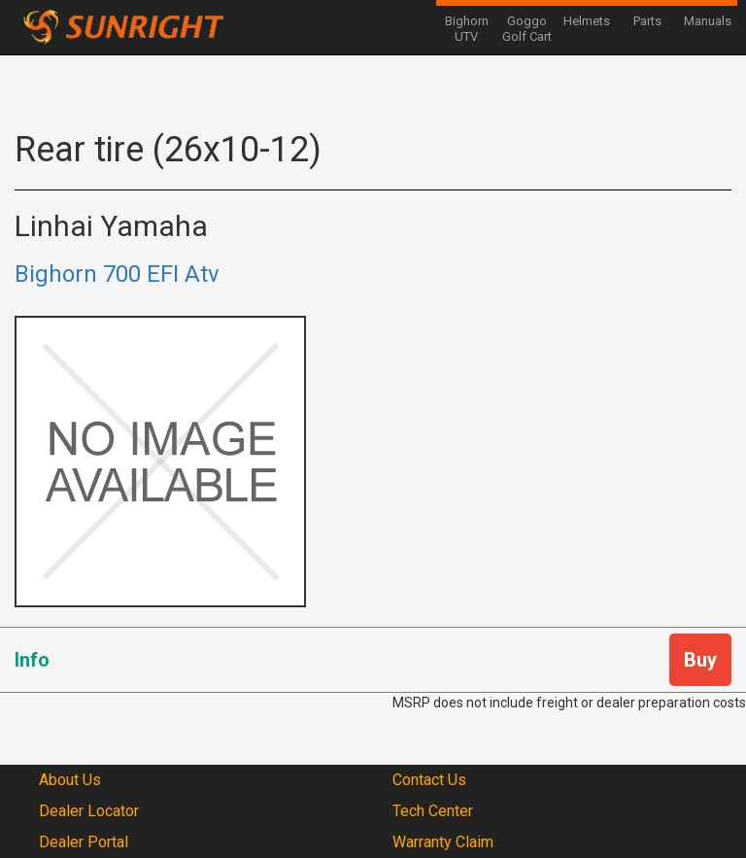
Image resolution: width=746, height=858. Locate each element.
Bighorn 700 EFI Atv (117, 274)
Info (32, 659)
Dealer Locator (89, 811)
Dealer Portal (83, 842)
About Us (70, 780)
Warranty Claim (442, 842)
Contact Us (429, 780)
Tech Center (432, 811)
